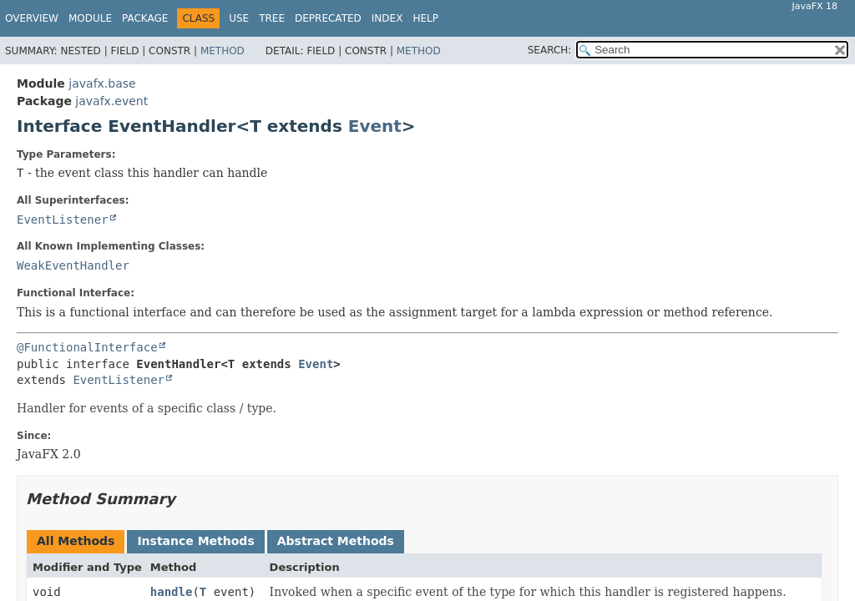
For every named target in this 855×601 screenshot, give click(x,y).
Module (90, 18)
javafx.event (111, 101)
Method (222, 51)
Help (425, 18)
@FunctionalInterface (87, 347)
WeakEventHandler (73, 265)
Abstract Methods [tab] (335, 541)
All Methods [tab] (75, 541)
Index (387, 18)
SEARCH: (550, 50)
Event (375, 126)
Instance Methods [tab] (195, 541)
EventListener (63, 219)
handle (171, 591)
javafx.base (101, 83)
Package (145, 18)
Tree (272, 18)
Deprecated (328, 18)
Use (239, 18)
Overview (31, 18)
